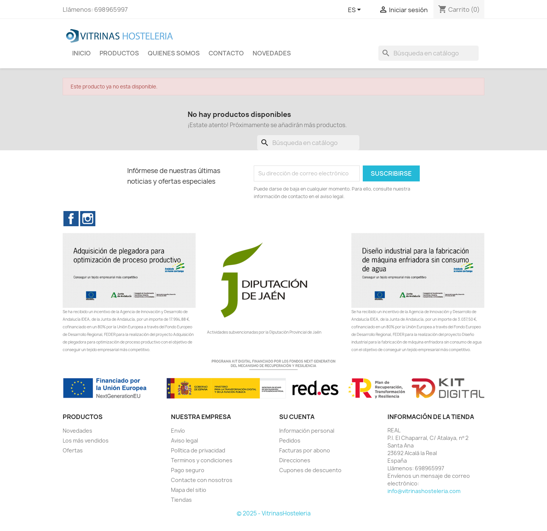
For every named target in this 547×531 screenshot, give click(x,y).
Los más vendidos (86, 440)
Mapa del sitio (188, 489)
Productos (119, 53)
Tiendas (181, 499)
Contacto (226, 53)
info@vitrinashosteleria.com (423, 491)
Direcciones (294, 460)
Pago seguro (187, 470)
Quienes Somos (174, 53)
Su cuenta (297, 417)
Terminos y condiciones (201, 460)
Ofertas (73, 450)
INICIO (81, 53)
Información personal (306, 430)
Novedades (77, 430)
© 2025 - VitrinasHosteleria (274, 513)
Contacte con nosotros (201, 480)
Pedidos (289, 440)
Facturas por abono (304, 450)
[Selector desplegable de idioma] (356, 10)
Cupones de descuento (310, 470)
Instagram (87, 218)
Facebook (71, 218)
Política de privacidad (198, 450)
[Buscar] (428, 53)
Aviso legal (184, 440)
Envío (178, 430)
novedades (272, 53)
